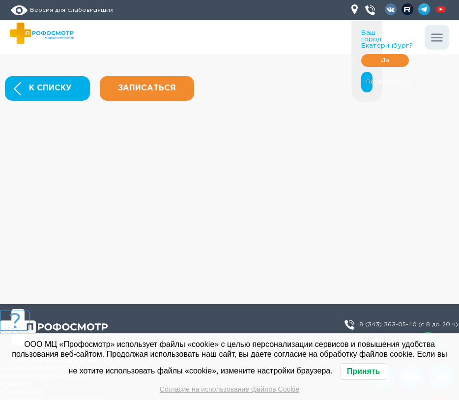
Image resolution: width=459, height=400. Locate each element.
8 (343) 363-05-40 (408, 325)
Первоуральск (367, 82)
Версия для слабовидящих (62, 10)
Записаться (147, 88)
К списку (43, 88)
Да (385, 60)
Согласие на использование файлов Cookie (229, 389)
